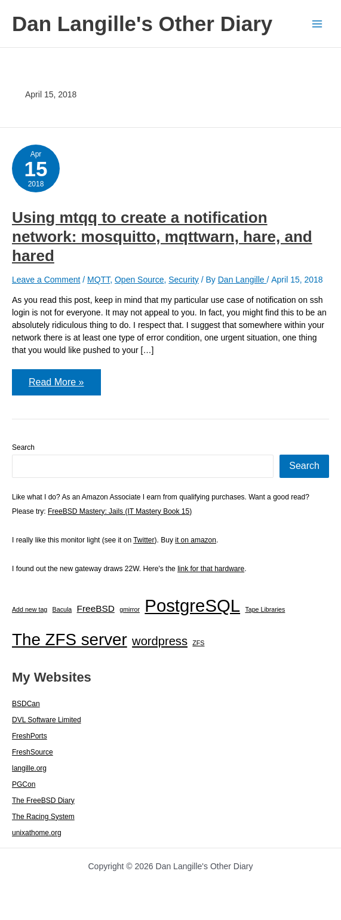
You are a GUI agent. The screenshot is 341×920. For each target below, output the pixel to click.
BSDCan (26, 704)
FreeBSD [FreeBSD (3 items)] (96, 608)
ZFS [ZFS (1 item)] (198, 642)
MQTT (98, 279)
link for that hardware (210, 569)
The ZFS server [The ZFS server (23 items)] (69, 639)
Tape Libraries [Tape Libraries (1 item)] (265, 609)
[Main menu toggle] (317, 23)
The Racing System (43, 816)
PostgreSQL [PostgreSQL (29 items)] (192, 605)
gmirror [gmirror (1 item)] (129, 609)
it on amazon (195, 540)
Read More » (56, 385)
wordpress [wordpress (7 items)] (160, 641)
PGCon (23, 784)
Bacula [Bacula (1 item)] (62, 609)
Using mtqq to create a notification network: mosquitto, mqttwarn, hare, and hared (162, 236)
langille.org (29, 768)
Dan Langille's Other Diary (142, 23)
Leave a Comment (46, 279)
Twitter (143, 540)
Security (183, 279)
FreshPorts (29, 736)
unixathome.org (37, 833)
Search (23, 447)
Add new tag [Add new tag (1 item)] (29, 609)
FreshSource (32, 752)
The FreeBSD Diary (43, 800)
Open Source (139, 279)
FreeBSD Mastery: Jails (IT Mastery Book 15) (120, 511)
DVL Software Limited (46, 720)
